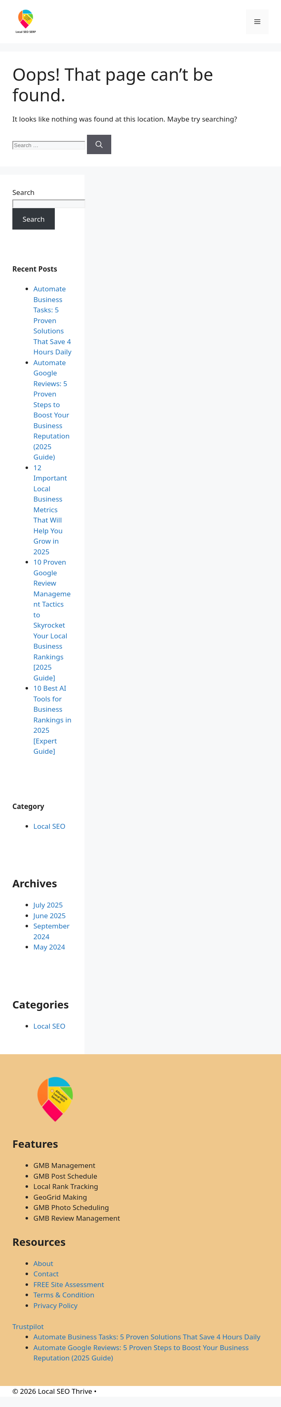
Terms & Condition (63, 1294)
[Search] (99, 145)
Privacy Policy (55, 1305)
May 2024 (49, 947)
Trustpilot (28, 1326)
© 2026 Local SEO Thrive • (54, 1391)
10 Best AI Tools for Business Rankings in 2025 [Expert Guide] (52, 719)
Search (23, 192)
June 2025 (49, 915)
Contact (46, 1273)
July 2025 (48, 905)
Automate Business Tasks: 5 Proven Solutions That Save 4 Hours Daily (52, 320)
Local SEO (49, 826)
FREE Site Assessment (68, 1284)
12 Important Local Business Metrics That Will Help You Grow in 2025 (50, 509)
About (43, 1263)
